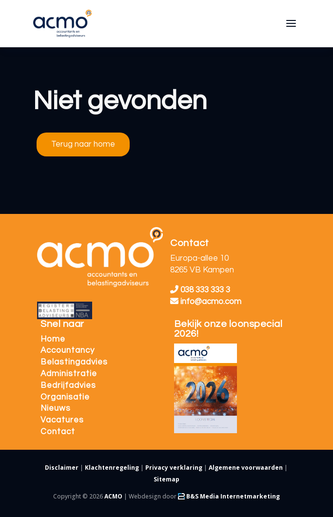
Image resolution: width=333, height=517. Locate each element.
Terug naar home (83, 144)
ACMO (113, 496)
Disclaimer (61, 467)
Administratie (68, 373)
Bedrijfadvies (68, 385)
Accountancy (67, 350)
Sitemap (166, 479)
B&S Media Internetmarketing (229, 496)
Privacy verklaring (173, 467)
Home (52, 339)
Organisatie (65, 397)
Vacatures (62, 420)
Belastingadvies (74, 362)
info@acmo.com (205, 301)
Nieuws (55, 408)
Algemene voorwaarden (246, 467)
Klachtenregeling (112, 467)
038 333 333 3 (200, 290)
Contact (57, 431)
